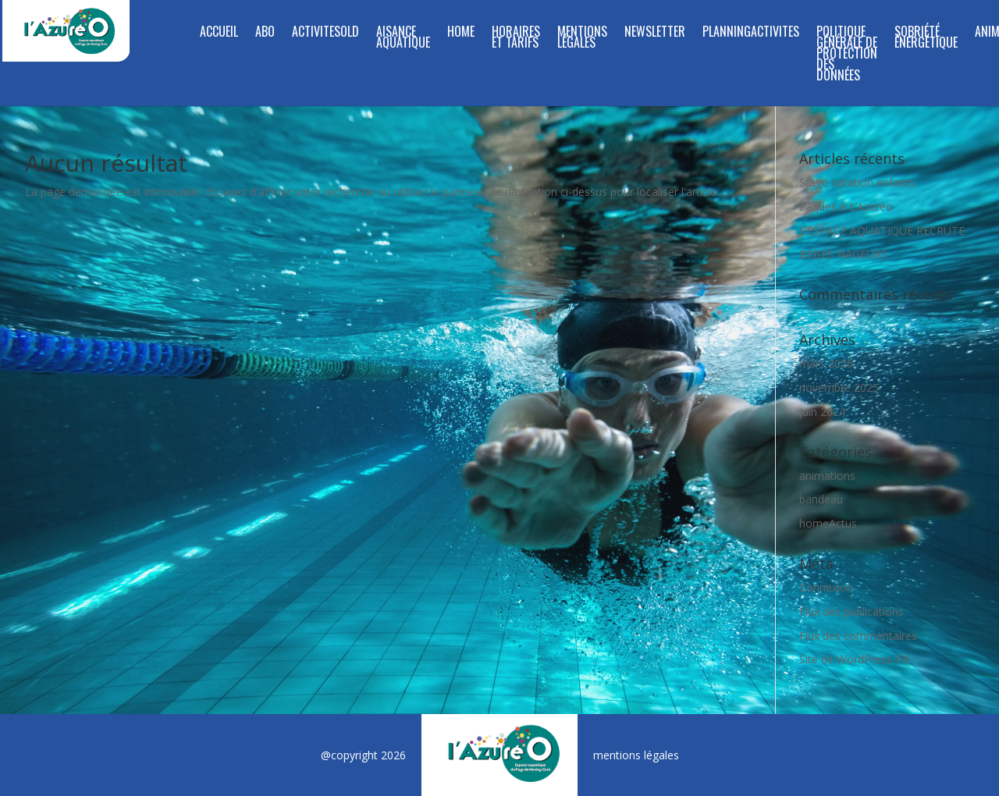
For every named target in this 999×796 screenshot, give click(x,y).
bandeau (821, 499)
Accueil (219, 33)
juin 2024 (822, 411)
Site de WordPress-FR (854, 659)
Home (461, 33)
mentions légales (636, 755)
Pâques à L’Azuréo (846, 206)
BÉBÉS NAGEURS (843, 254)
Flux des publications (851, 611)
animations (827, 475)
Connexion (826, 587)
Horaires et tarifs (516, 39)
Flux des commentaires (858, 635)
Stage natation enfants (857, 182)
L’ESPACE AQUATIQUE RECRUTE (882, 230)
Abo (265, 33)
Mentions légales (582, 39)
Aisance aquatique (403, 39)
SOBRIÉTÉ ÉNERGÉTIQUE (926, 39)
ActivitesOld (325, 33)
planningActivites (750, 33)
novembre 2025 (839, 387)
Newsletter (654, 33)
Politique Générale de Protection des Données (846, 55)
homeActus (828, 523)
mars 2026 (826, 363)
